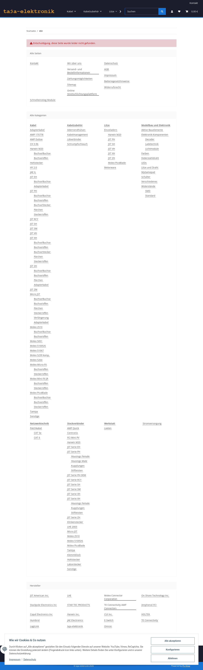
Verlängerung (41, 317)
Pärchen (38, 209)
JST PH (33, 190)
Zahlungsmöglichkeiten (79, 78)
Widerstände (148, 186)
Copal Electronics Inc (41, 614)
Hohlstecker (36, 162)
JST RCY (34, 219)
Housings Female (80, 456)
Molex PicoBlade (39, 392)
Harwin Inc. (73, 614)
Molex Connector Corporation (113, 597)
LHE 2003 (72, 526)
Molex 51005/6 (38, 345)
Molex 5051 (36, 341)
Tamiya (34, 411)
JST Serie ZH (73, 517)
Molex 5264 (36, 359)
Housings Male (79, 461)
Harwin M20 (36, 148)
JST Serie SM (74, 489)
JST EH (33, 176)
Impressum (15, 660)
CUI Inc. (108, 614)
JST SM (33, 228)
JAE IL (33, 172)
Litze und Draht (149, 167)
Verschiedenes (149, 181)
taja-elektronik (75, 626)
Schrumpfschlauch (77, 143)
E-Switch (108, 620)
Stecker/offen (41, 214)
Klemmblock (73, 554)
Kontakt (194, 3)
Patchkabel (36, 428)
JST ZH (33, 266)
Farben (145, 153)
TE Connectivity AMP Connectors (115, 606)
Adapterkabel (37, 129)
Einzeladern (110, 129)
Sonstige (34, 416)
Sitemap (71, 84)
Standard (150, 195)
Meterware (110, 167)
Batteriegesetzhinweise (116, 81)
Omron (108, 626)
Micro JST (35, 294)
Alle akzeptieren (172, 641)
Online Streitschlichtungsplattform (82, 92)
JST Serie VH (73, 493)
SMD (147, 190)
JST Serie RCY (74, 479)
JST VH (33, 233)
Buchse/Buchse (42, 153)
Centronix (72, 432)
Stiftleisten (77, 470)
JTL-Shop (186, 665)
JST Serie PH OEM (76, 475)
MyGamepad (148, 172)
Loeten (108, 428)
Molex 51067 (37, 350)
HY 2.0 (33, 167)
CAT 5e (37, 432)
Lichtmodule (152, 148)
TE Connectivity (149, 620)
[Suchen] (142, 11)
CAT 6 (37, 437)
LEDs (144, 162)
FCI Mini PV (73, 437)
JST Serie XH (73, 498)
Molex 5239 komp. (40, 355)
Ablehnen (172, 658)
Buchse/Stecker (42, 205)
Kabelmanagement (77, 134)
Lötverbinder (74, 139)
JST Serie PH (73, 451)
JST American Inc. (39, 595)
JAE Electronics (75, 620)
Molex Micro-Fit (38, 364)
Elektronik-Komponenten (154, 134)
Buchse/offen (41, 158)
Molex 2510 (36, 327)
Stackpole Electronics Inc (43, 604)
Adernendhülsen (76, 129)
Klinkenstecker (75, 522)
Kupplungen (78, 465)
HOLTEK (145, 614)
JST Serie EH (73, 446)
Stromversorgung (152, 423)
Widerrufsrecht (112, 87)
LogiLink (34, 626)
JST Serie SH (73, 484)
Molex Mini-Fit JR (39, 378)
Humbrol (35, 620)
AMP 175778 (36, 134)
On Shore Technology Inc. (155, 595)
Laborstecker (74, 564)
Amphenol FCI (148, 604)
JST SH (33, 223)
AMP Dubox (36, 139)
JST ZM (33, 289)
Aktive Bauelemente (152, 129)
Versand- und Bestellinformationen (78, 71)
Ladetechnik (151, 143)
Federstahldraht (150, 158)
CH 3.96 (34, 143)
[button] (172, 11)
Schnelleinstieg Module (42, 99)
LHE (69, 595)
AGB (106, 69)
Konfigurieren (172, 650)
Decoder (149, 139)
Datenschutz (30, 660)
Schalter (145, 176)
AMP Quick (73, 428)
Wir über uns (74, 63)
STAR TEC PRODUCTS (78, 604)
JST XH (33, 237)
